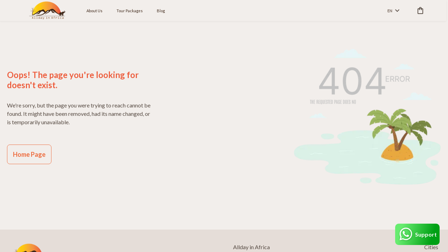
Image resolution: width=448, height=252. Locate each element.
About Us (94, 10)
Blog (161, 10)
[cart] (419, 10)
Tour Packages (130, 10)
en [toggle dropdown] (393, 10)
